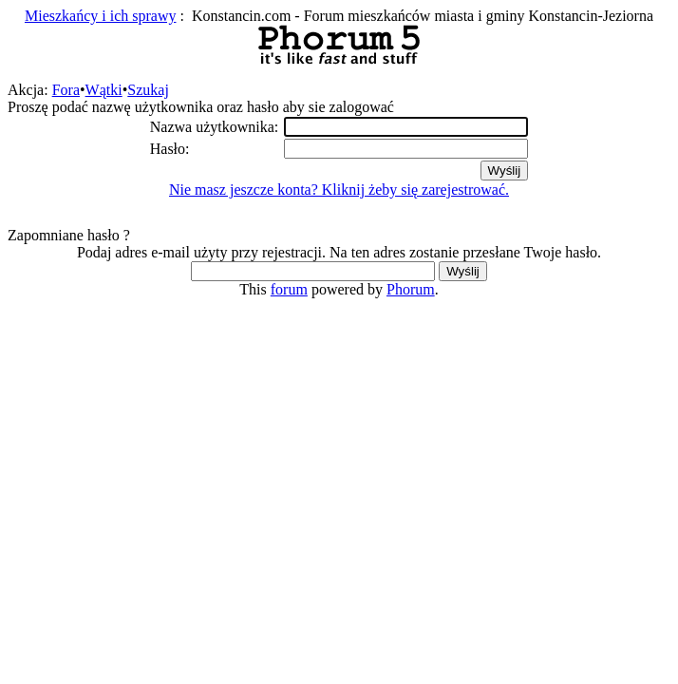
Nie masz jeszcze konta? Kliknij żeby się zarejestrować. (339, 189)
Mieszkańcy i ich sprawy (101, 16)
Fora (66, 90)
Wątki (103, 90)
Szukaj (148, 90)
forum (289, 289)
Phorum (410, 289)
